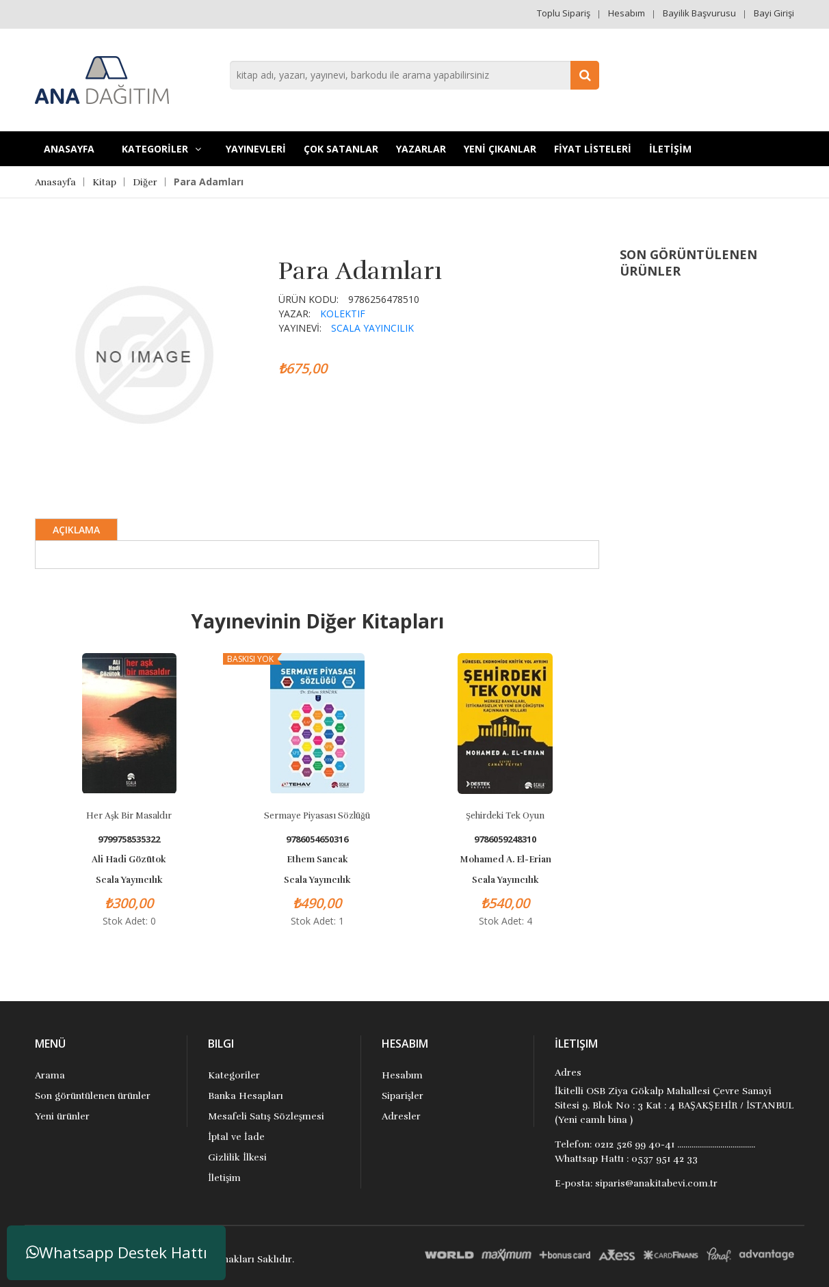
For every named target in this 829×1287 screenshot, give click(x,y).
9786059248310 (505, 839)
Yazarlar (421, 148)
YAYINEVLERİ (256, 148)
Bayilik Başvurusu (699, 13)
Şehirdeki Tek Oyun (505, 815)
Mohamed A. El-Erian (505, 859)
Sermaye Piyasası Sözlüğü (317, 815)
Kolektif (342, 313)
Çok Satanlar (341, 148)
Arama (50, 1075)
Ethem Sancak (317, 859)
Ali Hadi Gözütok (129, 859)
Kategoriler (234, 1075)
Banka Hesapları (245, 1096)
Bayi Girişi (774, 13)
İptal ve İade (236, 1137)
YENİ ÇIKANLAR (500, 148)
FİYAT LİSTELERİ (592, 148)
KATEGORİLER (161, 148)
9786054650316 (317, 839)
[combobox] (414, 75)
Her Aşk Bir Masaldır (129, 815)
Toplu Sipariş (563, 13)
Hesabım (626, 13)
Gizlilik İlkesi (237, 1157)
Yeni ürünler (62, 1116)
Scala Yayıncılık (372, 327)
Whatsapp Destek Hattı (116, 1252)
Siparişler (402, 1096)
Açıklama (76, 529)
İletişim (224, 1178)
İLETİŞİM (670, 148)
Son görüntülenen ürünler (92, 1096)
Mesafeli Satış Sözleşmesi (266, 1116)
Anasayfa (69, 148)
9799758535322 (129, 839)
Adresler (401, 1116)
